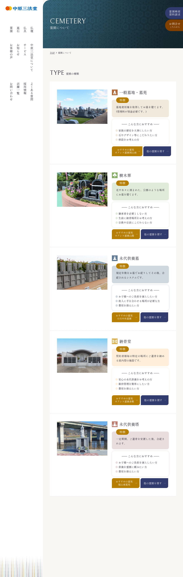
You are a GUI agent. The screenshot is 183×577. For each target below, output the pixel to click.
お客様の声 (11, 51)
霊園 (11, 29)
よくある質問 (32, 91)
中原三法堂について (32, 57)
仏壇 (32, 29)
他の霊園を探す (156, 151)
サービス (25, 49)
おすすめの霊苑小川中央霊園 (124, 317)
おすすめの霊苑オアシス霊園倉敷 (124, 400)
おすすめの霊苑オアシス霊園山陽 (124, 234)
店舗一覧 (18, 88)
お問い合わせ (11, 91)
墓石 (18, 29)
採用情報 (25, 88)
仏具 (25, 29)
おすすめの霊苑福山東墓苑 (124, 483)
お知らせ (18, 49)
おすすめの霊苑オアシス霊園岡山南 (126, 151)
